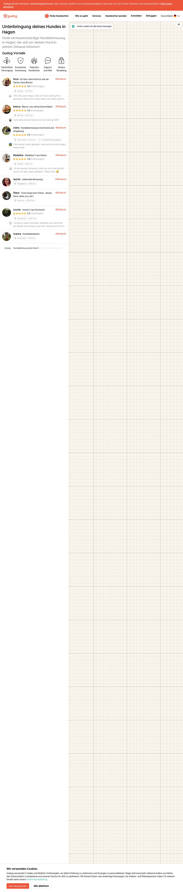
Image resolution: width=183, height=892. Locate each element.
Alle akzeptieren (18, 885)
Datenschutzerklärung (36, 879)
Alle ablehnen (41, 885)
